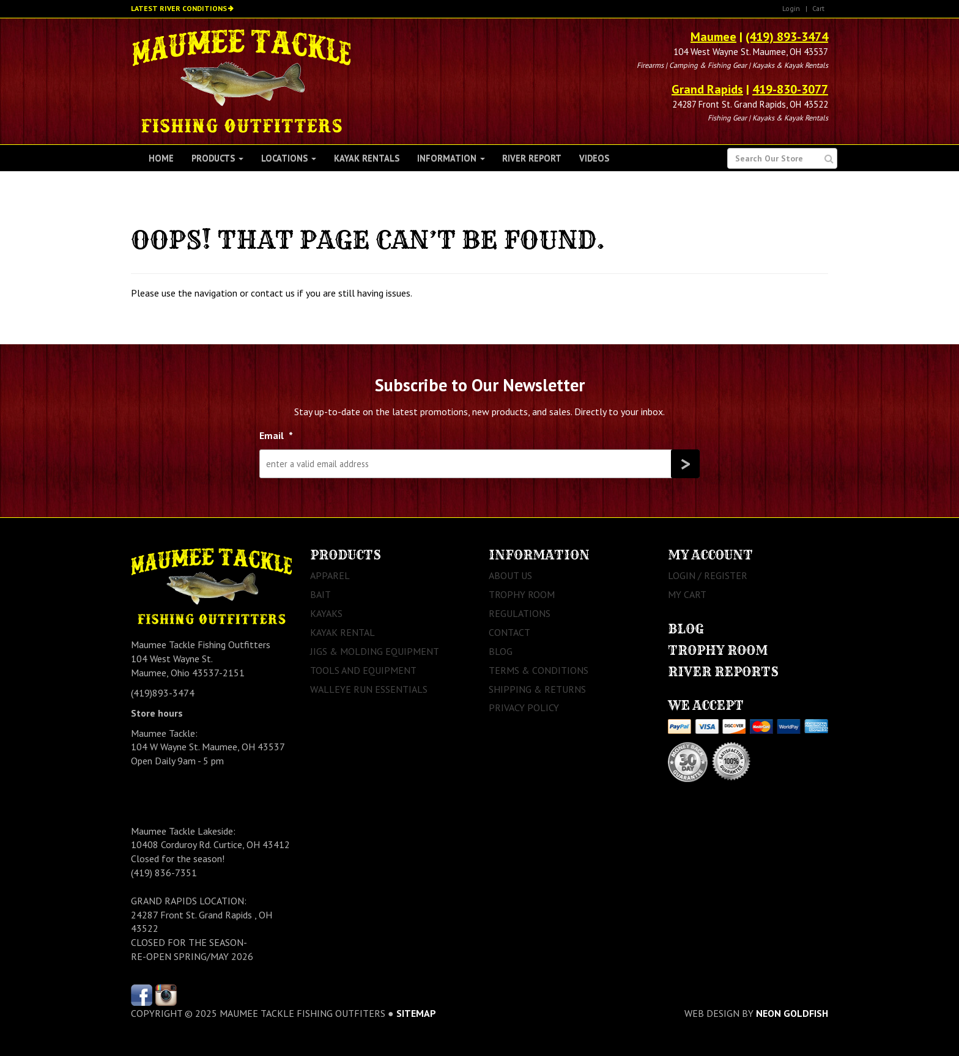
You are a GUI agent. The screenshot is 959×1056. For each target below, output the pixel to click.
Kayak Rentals (366, 158)
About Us (510, 575)
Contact (509, 632)
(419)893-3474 (162, 693)
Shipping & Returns (537, 689)
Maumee (713, 37)
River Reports (723, 671)
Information (451, 158)
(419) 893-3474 (787, 37)
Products (217, 158)
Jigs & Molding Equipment (374, 651)
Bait (320, 594)
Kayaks (326, 613)
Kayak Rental (342, 632)
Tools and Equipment (363, 670)
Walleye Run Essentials (369, 689)
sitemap (416, 1013)
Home (161, 158)
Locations (288, 158)
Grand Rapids (707, 89)
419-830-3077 (790, 89)
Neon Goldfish (792, 1013)
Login (791, 8)
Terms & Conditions (538, 670)
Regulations (519, 613)
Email (276, 435)
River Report (531, 158)
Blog (501, 651)
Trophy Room (522, 594)
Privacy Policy (524, 707)
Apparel (330, 575)
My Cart (687, 594)
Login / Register (707, 575)
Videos (594, 158)
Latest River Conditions (179, 8)
